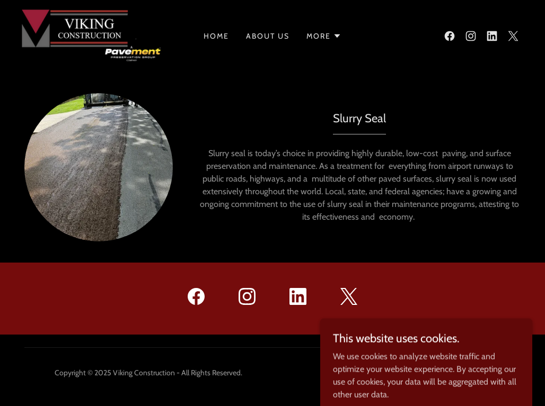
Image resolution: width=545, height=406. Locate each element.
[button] (323, 36)
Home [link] (216, 36)
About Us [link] (267, 36)
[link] (92, 35)
